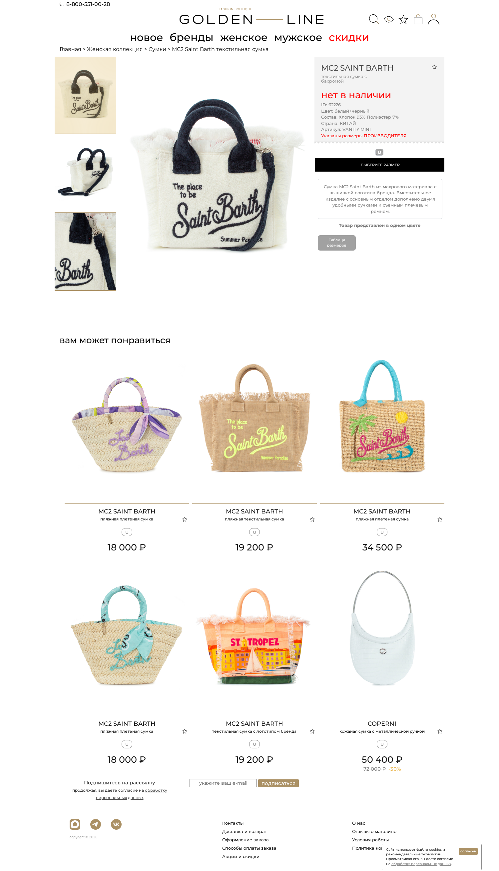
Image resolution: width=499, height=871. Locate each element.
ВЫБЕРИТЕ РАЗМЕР (380, 164)
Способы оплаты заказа (249, 848)
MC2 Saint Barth (357, 67)
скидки (350, 37)
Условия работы (370, 839)
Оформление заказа (245, 839)
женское (244, 37)
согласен (468, 851)
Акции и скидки (240, 856)
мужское (299, 37)
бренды (192, 37)
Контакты (233, 823)
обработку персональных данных (421, 864)
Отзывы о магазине (374, 831)
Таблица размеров (336, 243)
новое (145, 37)
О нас (358, 823)
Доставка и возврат (244, 831)
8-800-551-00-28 (85, 4)
